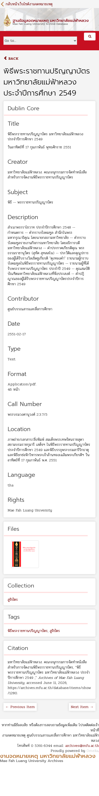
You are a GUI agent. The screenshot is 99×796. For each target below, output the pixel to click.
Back (11, 58)
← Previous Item (20, 707)
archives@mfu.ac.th (82, 745)
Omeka (92, 751)
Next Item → (82, 707)
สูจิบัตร (13, 599)
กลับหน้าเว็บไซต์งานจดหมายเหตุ (29, 4)
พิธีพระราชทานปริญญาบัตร (28, 631)
